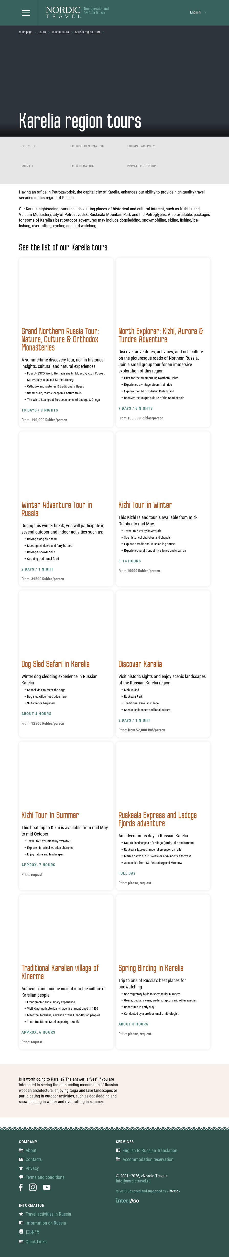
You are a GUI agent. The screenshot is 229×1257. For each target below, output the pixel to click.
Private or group (141, 166)
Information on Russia (42, 1223)
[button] (27, 13)
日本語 (29, 1232)
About (27, 1150)
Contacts (30, 1159)
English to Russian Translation (146, 1150)
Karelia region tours (88, 32)
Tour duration (82, 166)
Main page (25, 32)
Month (27, 166)
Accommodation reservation (144, 1159)
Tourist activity (141, 146)
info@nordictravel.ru (133, 1180)
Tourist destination (87, 146)
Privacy (29, 1168)
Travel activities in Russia (45, 1214)
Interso (173, 1191)
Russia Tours (60, 32)
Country (28, 146)
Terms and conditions (41, 1177)
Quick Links (33, 1241)
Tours (42, 32)
